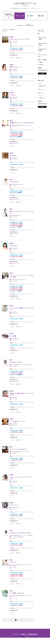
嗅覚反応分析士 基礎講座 (43, 45)
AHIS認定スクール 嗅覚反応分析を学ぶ (29, 634)
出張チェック (42, 99)
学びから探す (30, 16)
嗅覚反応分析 (42, 87)
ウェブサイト (15, 43)
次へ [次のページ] (23, 620)
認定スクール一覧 (19, 16)
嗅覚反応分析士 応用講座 (43, 50)
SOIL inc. (27, 637)
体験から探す (41, 16)
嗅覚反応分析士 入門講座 (43, 39)
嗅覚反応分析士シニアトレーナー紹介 (8, 16)
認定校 (40, 63)
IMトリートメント (42, 91)
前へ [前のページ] (12, 620)
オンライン (41, 97)
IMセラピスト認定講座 (42, 56)
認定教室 (41, 65)
